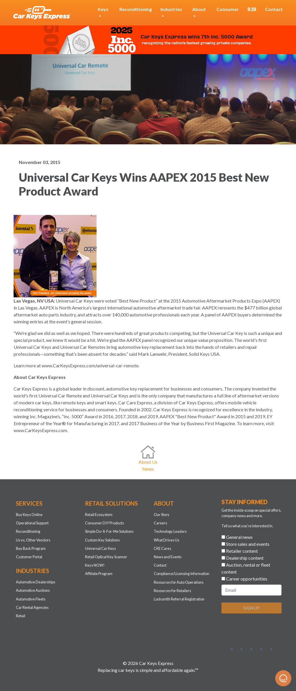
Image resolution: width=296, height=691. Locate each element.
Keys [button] (103, 9)
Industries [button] (171, 9)
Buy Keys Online (29, 514)
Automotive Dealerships (35, 582)
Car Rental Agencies (32, 607)
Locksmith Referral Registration (179, 599)
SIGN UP (251, 607)
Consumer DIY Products (104, 523)
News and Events (168, 556)
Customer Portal (29, 556)
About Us (148, 462)
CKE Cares (162, 548)
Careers (160, 523)
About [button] (199, 9)
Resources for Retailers (172, 590)
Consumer (228, 9)
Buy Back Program (31, 548)
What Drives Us (166, 540)
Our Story (161, 514)
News (148, 468)
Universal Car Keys (100, 548)
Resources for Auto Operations (179, 582)
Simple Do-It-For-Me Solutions (109, 531)
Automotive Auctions (33, 590)
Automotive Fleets (30, 599)
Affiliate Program (98, 573)
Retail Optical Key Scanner (106, 556)
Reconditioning (135, 9)
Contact (274, 9)
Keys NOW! (95, 565)
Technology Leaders (170, 531)
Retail (20, 615)
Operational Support (32, 523)
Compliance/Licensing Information (181, 573)
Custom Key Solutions (102, 540)
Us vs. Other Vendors (33, 540)
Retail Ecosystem (98, 514)
